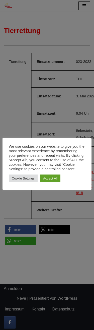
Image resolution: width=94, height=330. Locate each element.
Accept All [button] (50, 178)
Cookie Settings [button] (23, 178)
